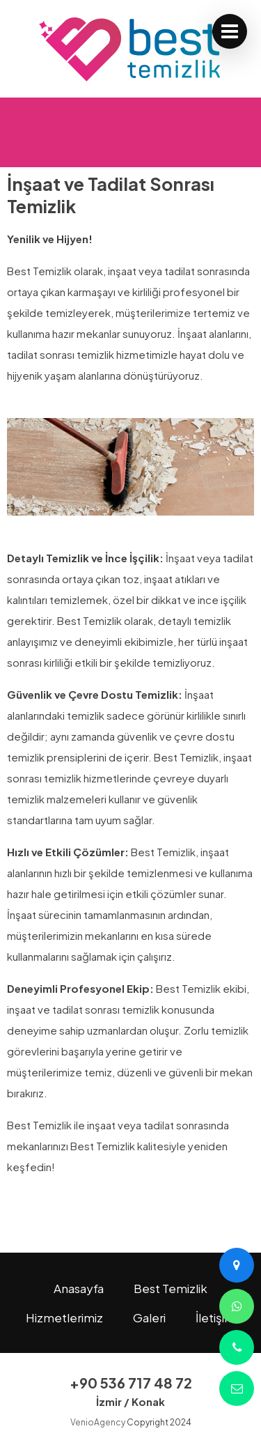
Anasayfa (79, 1288)
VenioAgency (97, 1422)
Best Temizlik (170, 1288)
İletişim (215, 1317)
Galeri (149, 1317)
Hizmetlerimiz (64, 1317)
